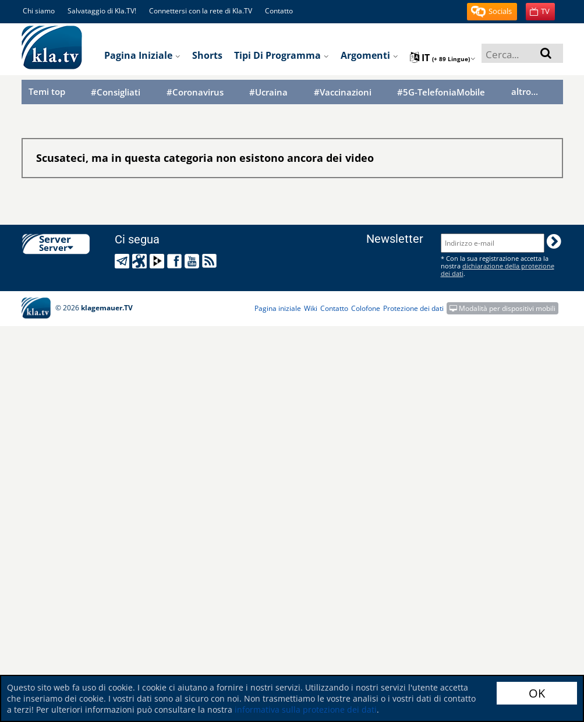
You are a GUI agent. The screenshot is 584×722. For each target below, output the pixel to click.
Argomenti (369, 55)
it (443, 57)
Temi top (47, 91)
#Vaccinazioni (342, 92)
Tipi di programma (281, 55)
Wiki (310, 308)
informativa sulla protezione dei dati (306, 709)
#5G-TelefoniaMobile (441, 92)
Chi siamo (39, 11)
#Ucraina (268, 92)
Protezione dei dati (413, 308)
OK (537, 693)
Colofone (365, 308)
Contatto (279, 11)
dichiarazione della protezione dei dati (497, 269)
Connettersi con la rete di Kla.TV (200, 11)
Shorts (207, 55)
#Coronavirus (195, 92)
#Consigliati (115, 92)
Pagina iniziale (142, 55)
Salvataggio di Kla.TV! (102, 11)
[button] (492, 11)
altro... (524, 91)
